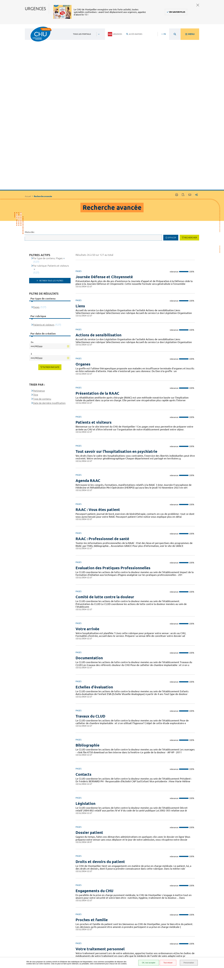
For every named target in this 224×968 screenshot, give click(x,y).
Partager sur (196, 99)
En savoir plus (177, 12)
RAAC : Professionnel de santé (102, 443)
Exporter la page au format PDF (183, 99)
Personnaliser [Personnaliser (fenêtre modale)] (189, 963)
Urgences (115, 34)
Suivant (187, 906)
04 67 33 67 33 (97, 933)
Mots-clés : (30, 136)
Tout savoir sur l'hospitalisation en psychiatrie (116, 356)
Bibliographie (87, 650)
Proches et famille (92, 824)
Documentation (89, 562)
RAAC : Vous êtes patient (98, 414)
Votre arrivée (87, 533)
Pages (36, 211)
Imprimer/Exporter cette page (176, 99)
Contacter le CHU (98, 924)
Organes (83, 268)
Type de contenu (42, 303)
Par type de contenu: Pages (48, 162)
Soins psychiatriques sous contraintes (109, 882)
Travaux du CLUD (90, 620)
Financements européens (141, 952)
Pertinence (39, 295)
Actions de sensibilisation (98, 239)
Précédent (85, 906)
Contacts (83, 679)
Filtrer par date (51, 271)
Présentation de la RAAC (97, 297)
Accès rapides (134, 34)
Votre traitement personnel (100, 853)
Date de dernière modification (49, 307)
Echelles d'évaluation (94, 591)
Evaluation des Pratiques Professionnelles (113, 472)
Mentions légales (143, 939)
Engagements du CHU (94, 795)
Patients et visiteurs (94, 327)
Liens (80, 210)
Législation (85, 708)
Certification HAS (143, 956)
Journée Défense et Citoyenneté (104, 181)
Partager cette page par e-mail (190, 99)
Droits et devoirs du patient (100, 766)
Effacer (172, 142)
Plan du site (140, 948)
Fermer (197, 5)
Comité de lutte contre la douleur (105, 501)
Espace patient (141, 926)
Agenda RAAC (88, 385)
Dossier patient (89, 737)
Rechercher (190, 142)
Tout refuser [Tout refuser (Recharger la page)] (167, 963)
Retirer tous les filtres (51, 185)
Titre (35, 299)
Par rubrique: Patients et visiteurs (51, 170)
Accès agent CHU (143, 929)
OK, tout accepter (148, 963)
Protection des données (142, 944)
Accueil (28, 101)
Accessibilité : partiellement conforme (141, 934)
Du (32, 246)
